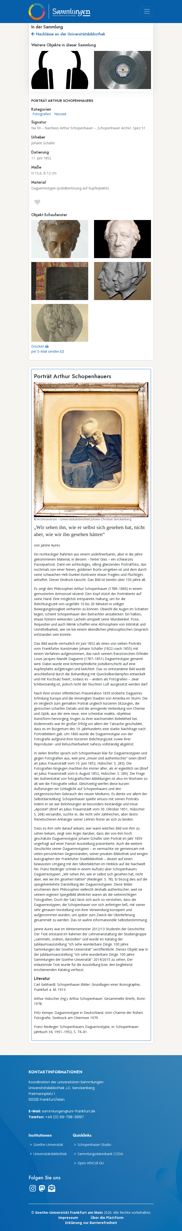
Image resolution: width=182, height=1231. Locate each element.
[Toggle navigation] (147, 11)
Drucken (39, 346)
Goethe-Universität (48, 1144)
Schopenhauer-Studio (94, 1144)
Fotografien (41, 114)
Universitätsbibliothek (50, 1154)
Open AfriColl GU (91, 1163)
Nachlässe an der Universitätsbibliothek (68, 34)
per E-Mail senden (47, 351)
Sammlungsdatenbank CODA (100, 1154)
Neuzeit (60, 114)
